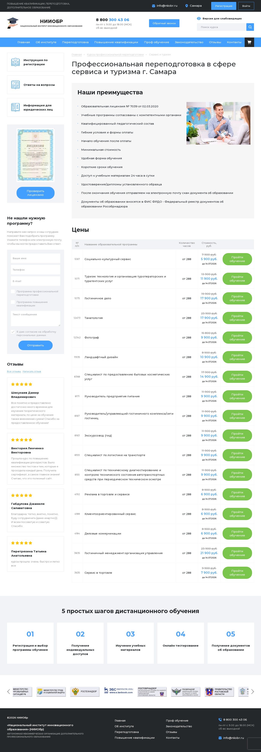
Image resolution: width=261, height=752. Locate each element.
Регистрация (223, 5)
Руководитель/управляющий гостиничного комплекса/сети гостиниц (129, 416)
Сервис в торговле (98, 572)
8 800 (112, 20)
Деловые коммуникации (103, 533)
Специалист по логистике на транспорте (115, 455)
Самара (196, 5)
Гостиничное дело (98, 298)
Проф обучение (156, 42)
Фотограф (92, 337)
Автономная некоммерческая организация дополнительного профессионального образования (50, 730)
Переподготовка (75, 42)
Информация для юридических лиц (38, 107)
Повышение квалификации (116, 42)
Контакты (234, 42)
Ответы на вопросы (39, 85)
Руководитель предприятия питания (112, 396)
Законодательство (189, 42)
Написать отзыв (32, 371)
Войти (246, 5)
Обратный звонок (164, 23)
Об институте (46, 42)
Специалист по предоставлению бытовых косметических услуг (127, 377)
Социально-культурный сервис (108, 259)
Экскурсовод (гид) (98, 435)
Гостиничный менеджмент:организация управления (124, 553)
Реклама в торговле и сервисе (107, 494)
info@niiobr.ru (167, 5)
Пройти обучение (237, 259)
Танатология (94, 318)
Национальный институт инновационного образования (51, 22)
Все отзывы (14, 371)
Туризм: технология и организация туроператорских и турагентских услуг (125, 279)
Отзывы (215, 42)
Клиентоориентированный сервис (110, 514)
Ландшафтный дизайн (101, 357)
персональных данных (31, 335)
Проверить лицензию (35, 193)
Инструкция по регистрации (36, 62)
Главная (23, 42)
